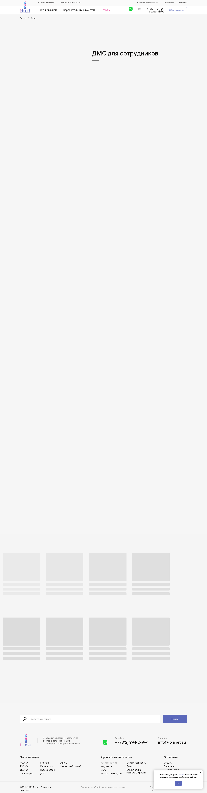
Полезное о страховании (147, 3)
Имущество (107, 766)
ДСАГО (24, 769)
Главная (23, 18)
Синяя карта (26, 773)
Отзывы (168, 762)
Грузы (129, 766)
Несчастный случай (111, 773)
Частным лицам (29, 757)
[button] (177, 10)
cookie (181, 774)
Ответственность (136, 762)
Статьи (33, 18)
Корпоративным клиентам (116, 757)
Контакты (183, 3)
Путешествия (47, 769)
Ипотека (44, 762)
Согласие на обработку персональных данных (103, 787)
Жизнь (63, 762)
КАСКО (24, 766)
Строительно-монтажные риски (136, 771)
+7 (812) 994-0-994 (131, 742)
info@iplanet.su (156, 11)
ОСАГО (24, 762)
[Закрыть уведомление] (200, 772)
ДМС (103, 769)
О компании (169, 3)
